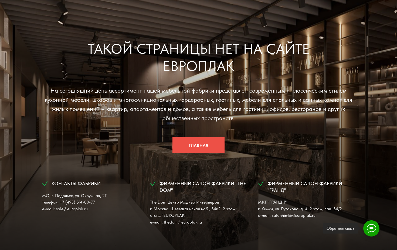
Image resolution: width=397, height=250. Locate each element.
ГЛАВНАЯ (198, 145)
